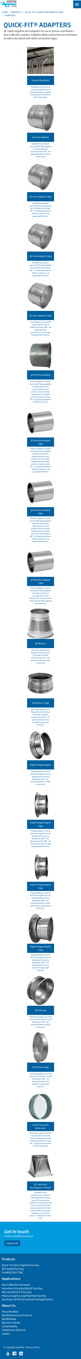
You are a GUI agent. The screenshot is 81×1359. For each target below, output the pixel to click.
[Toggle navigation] (77, 4)
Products (16, 12)
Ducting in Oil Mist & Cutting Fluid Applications (27, 1299)
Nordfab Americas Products (17, 1315)
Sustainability (9, 1326)
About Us (8, 1305)
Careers (6, 1333)
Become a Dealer (11, 1322)
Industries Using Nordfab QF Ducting (22, 1288)
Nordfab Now (9, 1318)
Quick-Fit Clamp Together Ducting (44, 12)
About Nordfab (10, 1311)
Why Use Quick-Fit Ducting (16, 1292)
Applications (11, 1278)
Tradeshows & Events (14, 1329)
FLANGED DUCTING (12, 1272)
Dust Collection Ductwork (16, 1284)
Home (5, 12)
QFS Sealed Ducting (12, 1268)
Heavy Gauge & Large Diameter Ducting (24, 1295)
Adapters (10, 15)
